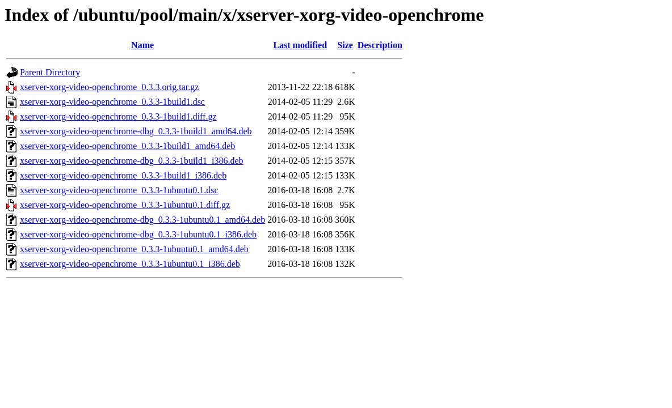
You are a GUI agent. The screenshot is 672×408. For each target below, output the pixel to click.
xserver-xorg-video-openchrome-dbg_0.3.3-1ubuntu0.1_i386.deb (138, 234)
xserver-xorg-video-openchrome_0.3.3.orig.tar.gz (109, 87)
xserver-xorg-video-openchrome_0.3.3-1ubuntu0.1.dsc (119, 190)
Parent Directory (50, 72)
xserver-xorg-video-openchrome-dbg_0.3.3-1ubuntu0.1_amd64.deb (142, 219)
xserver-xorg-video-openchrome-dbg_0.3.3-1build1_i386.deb (131, 160)
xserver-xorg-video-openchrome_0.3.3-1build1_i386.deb (123, 175)
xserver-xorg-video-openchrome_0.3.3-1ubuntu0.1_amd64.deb (134, 249)
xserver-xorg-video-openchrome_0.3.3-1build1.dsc (112, 102)
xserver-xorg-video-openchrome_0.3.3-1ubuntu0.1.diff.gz (125, 205)
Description (380, 45)
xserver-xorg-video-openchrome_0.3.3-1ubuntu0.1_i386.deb (130, 264)
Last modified (300, 45)
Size (345, 45)
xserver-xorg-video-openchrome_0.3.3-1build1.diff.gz (118, 116)
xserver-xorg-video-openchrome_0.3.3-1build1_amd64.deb (127, 146)
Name (142, 45)
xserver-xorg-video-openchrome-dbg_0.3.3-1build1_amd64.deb (136, 131)
